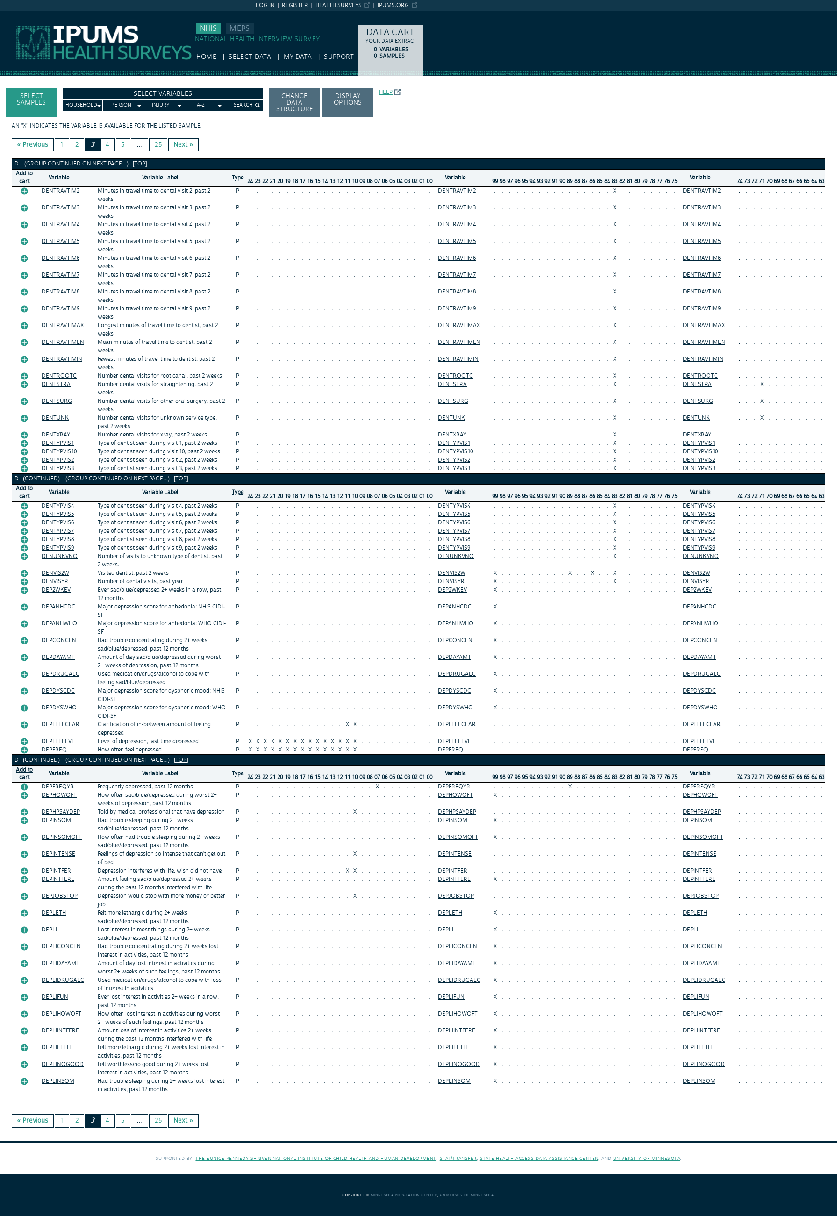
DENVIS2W (55, 573)
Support (338, 57)
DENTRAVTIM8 (60, 291)
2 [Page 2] (77, 145)
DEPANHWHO (59, 623)
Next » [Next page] (183, 145)
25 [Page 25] (158, 145)
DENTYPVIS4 (58, 505)
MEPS (239, 28)
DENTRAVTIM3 (60, 207)
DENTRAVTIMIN (62, 359)
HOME (206, 57)
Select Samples (31, 99)
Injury (161, 105)
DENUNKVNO (60, 556)
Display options (348, 99)
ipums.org (393, 5)
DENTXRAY (56, 434)
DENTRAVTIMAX (63, 325)
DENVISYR (55, 581)
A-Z (201, 105)
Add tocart (24, 177)
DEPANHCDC (58, 606)
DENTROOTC (59, 375)
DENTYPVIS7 (58, 531)
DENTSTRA (56, 384)
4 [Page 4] (107, 145)
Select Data (250, 57)
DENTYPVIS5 (58, 514)
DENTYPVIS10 (59, 451)
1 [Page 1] (62, 145)
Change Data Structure (294, 103)
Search (243, 105)
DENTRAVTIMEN (63, 342)
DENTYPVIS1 (58, 443)
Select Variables (163, 94)
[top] (140, 163)
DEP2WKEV (56, 590)
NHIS (208, 28)
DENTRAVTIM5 (60, 241)
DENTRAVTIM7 (60, 275)
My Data (298, 57)
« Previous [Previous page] (33, 145)
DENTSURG (57, 401)
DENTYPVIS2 (58, 460)
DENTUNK (55, 418)
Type (237, 177)
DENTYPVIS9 (58, 547)
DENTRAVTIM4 (60, 224)
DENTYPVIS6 (58, 522)
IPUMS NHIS (18, 15)
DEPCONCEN (59, 640)
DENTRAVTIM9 (60, 308)
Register (295, 5)
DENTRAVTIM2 (60, 190)
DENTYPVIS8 (58, 539)
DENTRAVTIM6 (60, 258)
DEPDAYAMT (58, 657)
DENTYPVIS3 (58, 468)
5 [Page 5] (123, 145)
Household (81, 105)
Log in (265, 5)
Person (121, 105)
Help (386, 92)
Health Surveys (338, 5)
